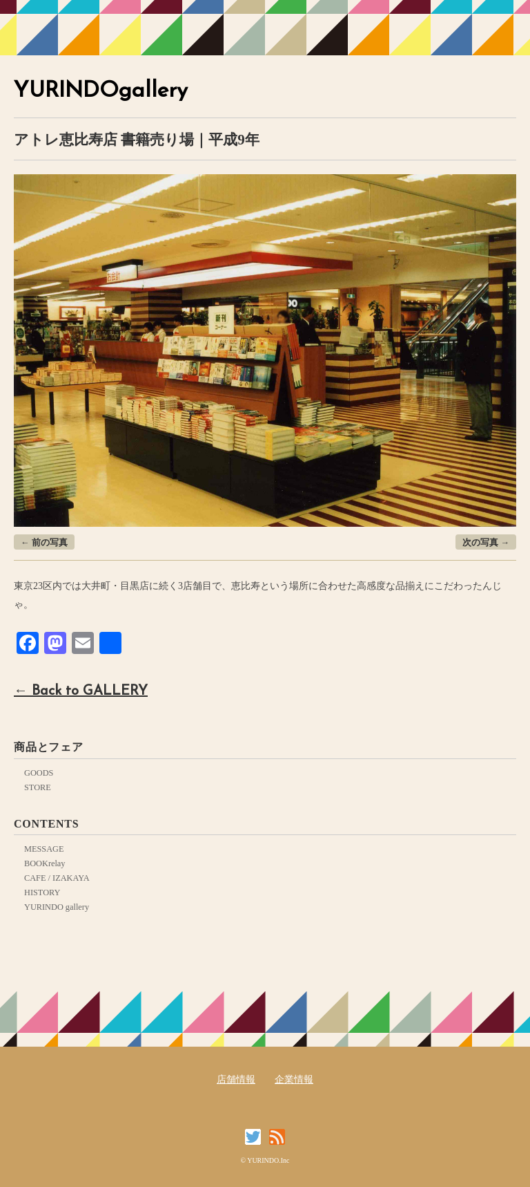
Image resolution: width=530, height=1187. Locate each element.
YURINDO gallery (56, 907)
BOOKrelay (45, 863)
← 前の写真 (44, 543)
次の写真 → (485, 543)
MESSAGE (43, 849)
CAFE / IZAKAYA (57, 878)
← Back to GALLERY (81, 691)
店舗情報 (236, 1079)
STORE (37, 787)
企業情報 (294, 1079)
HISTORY (42, 892)
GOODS (38, 773)
